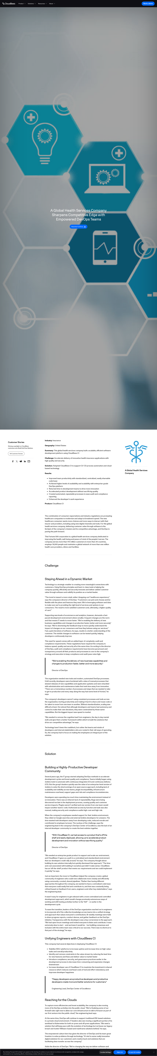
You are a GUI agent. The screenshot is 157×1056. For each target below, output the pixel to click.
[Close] (154, 1052)
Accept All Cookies (134, 1052)
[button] (22, 3)
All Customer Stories (16, 453)
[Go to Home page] (8, 4)
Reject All (120, 1052)
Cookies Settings (105, 1052)
